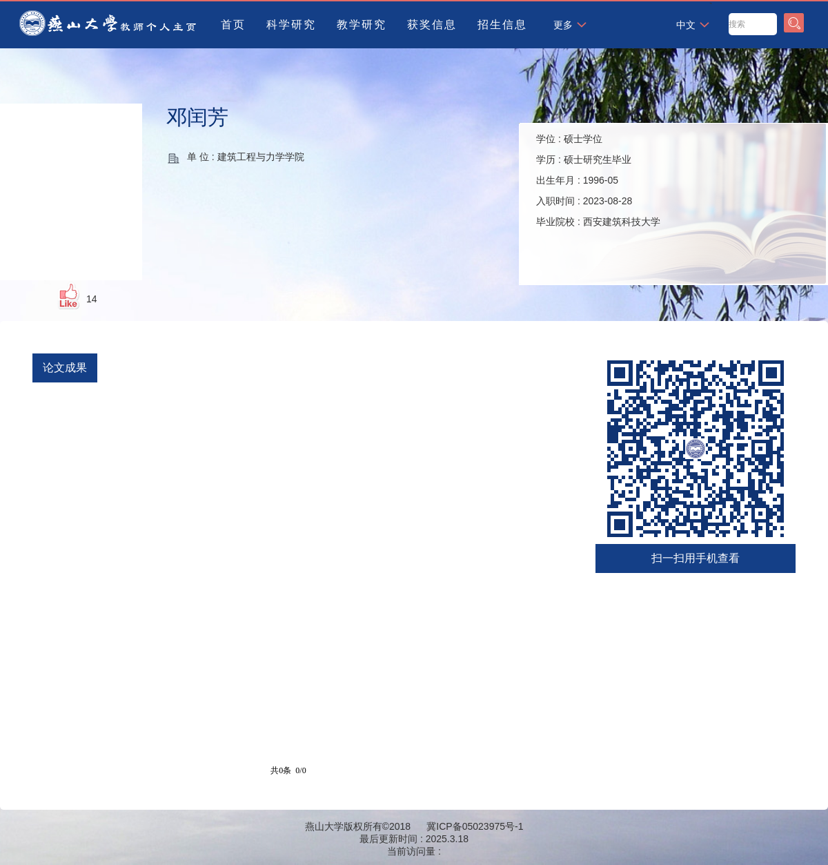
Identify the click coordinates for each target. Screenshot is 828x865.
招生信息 (502, 24)
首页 (233, 24)
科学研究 (291, 24)
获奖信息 (432, 24)
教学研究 (361, 24)
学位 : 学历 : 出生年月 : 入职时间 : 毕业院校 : (598, 180)
